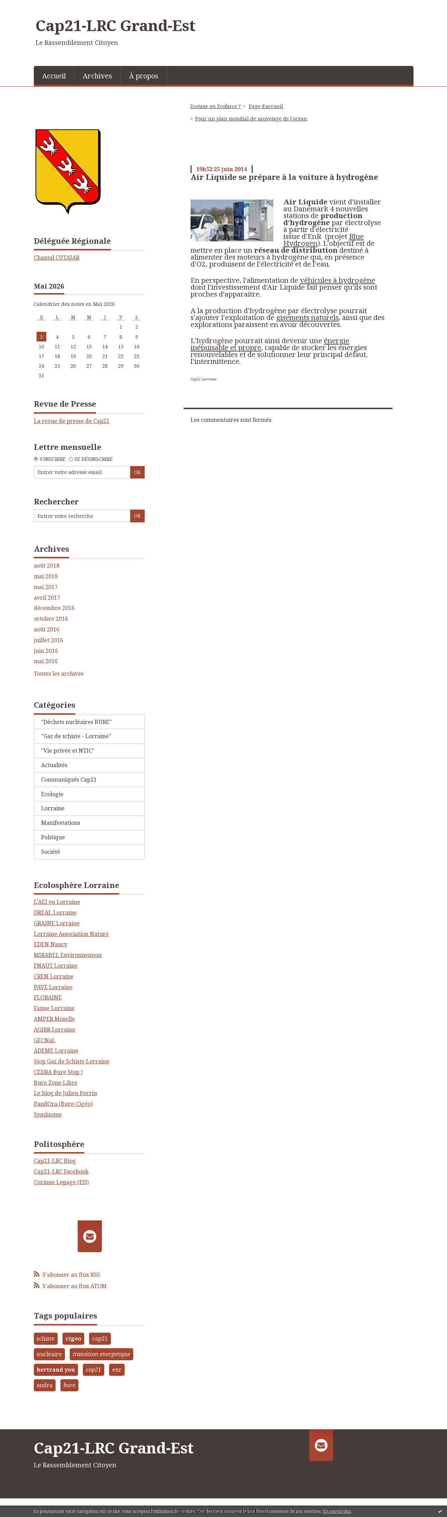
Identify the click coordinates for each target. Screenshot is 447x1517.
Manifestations (60, 823)
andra (44, 1385)
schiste (46, 1338)
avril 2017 (47, 597)
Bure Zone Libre (55, 1082)
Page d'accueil (266, 106)
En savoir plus (337, 1511)
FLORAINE (48, 997)
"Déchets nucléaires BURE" (76, 722)
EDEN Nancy (50, 944)
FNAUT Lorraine (56, 965)
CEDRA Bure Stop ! (58, 1072)
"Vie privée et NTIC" (68, 750)
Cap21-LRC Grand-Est (115, 25)
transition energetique (101, 1354)
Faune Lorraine (54, 1008)
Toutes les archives (59, 673)
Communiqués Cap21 (69, 779)
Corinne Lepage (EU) (61, 1182)
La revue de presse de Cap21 (71, 421)
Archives (97, 75)
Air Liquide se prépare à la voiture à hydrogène (284, 177)
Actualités (54, 765)
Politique (53, 837)
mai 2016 (46, 661)
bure (69, 1385)
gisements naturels (307, 317)
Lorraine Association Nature (71, 934)
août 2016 (46, 629)
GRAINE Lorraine (57, 923)
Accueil (54, 75)
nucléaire (49, 1354)
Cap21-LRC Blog (55, 1161)
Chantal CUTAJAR (56, 257)
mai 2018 (46, 576)
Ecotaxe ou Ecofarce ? (215, 106)
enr (117, 1369)
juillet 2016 (48, 640)
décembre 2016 (54, 608)
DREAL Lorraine (55, 912)
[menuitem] (54, 75)
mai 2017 (46, 587)
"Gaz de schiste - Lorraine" (76, 736)
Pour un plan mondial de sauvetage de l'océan (251, 118)
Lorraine (53, 808)
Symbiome (48, 1114)
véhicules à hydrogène (337, 280)
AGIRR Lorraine (54, 1029)
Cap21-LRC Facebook (61, 1171)
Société (50, 852)
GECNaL (45, 1040)
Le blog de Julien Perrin (65, 1093)
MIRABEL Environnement (68, 955)
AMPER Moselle (54, 1019)
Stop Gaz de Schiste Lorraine (71, 1061)
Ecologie (52, 794)
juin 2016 (46, 651)
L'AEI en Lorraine (57, 902)
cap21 (100, 1338)
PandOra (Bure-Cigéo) (63, 1104)
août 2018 (46, 565)
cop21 (93, 1369)
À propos (143, 75)
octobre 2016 (51, 618)
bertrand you (56, 1369)
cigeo (73, 1338)
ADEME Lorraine (56, 1050)
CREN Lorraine (54, 976)
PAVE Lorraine (53, 987)
